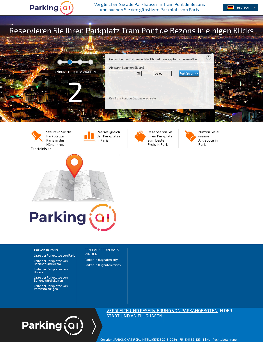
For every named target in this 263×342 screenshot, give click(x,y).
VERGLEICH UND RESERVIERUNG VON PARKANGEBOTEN (162, 310)
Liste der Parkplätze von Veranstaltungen (51, 287)
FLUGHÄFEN (150, 315)
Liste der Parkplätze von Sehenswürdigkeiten (51, 278)
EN (187, 339)
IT (203, 339)
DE (198, 339)
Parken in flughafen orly (101, 259)
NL (208, 339)
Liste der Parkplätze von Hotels (51, 270)
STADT (113, 315)
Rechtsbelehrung (225, 339)
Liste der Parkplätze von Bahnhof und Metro (51, 262)
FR (181, 339)
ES (192, 339)
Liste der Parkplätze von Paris (54, 255)
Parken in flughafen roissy (103, 265)
